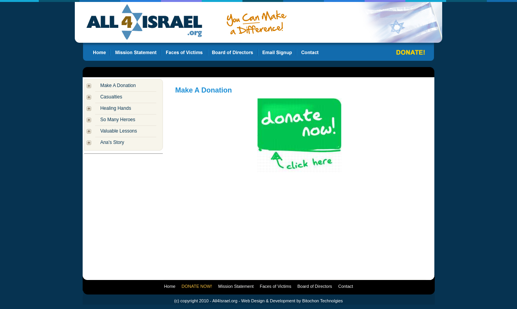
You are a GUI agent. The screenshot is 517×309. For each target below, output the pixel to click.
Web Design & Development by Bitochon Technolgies (292, 300)
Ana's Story (112, 142)
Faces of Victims (275, 286)
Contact (345, 286)
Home (169, 286)
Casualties (111, 97)
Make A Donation (118, 85)
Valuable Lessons (118, 131)
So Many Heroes (117, 119)
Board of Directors (314, 286)
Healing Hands (115, 108)
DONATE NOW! (197, 286)
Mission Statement (235, 286)
